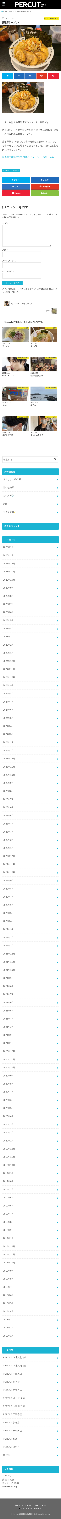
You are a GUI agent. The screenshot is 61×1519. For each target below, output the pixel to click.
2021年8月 (8, 986)
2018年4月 (8, 1311)
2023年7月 (8, 799)
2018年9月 (8, 1271)
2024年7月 (8, 701)
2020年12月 (9, 1051)
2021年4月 (8, 1018)
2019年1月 (8, 1238)
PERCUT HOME (41, 1505)
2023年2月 (8, 840)
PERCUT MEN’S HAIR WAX (30, 1509)
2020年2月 (8, 1132)
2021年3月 (8, 1027)
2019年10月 (9, 1165)
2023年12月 (9, 758)
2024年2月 (8, 742)
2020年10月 (9, 1067)
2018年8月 (8, 1279)
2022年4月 (8, 921)
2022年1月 (8, 945)
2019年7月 (8, 1189)
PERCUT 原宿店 (11, 1382)
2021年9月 (8, 978)
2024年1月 (8, 750)
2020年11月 (9, 1059)
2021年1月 (8, 1043)
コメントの (10, 1483)
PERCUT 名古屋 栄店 (14, 1398)
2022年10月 (9, 872)
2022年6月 (8, 905)
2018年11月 (9, 1254)
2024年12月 (9, 661)
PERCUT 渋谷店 (11, 1447)
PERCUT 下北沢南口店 (14, 1365)
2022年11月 (9, 864)
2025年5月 (8, 620)
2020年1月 (8, 1140)
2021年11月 (9, 962)
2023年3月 (8, 831)
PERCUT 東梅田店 (12, 1430)
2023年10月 (9, 775)
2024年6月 (8, 709)
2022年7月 (8, 896)
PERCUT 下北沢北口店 (14, 1357)
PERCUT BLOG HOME (23, 1505)
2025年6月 (8, 612)
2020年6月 (8, 1100)
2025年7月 (8, 604)
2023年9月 (8, 783)
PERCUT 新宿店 (11, 1422)
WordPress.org (10, 1486)
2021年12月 (9, 953)
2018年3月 (8, 1319)
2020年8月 (8, 1084)
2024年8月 (8, 693)
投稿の (8, 1479)
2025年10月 (9, 579)
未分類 (6, 1455)
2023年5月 (8, 815)
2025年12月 (9, 563)
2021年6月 (8, 1002)
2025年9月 (8, 588)
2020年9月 (8, 1075)
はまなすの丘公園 (12, 479)
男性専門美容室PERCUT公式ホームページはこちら (28, 157)
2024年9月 (8, 685)
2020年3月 (8, 1124)
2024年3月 (8, 734)
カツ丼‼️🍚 (8, 495)
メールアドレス (9, 261)
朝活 (5, 503)
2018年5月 (8, 1303)
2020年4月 (8, 1116)
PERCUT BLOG (29, 1514)
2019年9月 (8, 1173)
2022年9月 (8, 880)
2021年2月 (8, 1035)
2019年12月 (9, 1149)
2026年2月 (8, 547)
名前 (4, 250)
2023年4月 (8, 823)
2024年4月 (8, 726)
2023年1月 (8, 848)
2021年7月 (8, 994)
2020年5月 (8, 1108)
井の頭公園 (8, 487)
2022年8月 (8, 888)
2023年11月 (9, 766)
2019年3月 (8, 1222)
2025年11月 (9, 571)
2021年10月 (9, 970)
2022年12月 (9, 856)
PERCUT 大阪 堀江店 (14, 1406)
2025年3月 (8, 636)
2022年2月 (8, 937)
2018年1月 (8, 1336)
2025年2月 (8, 644)
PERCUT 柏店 (10, 1439)
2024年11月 (9, 669)
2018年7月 (8, 1287)
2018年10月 (9, 1262)
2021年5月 (8, 1010)
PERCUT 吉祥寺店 (12, 1390)
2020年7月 (8, 1092)
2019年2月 (8, 1230)
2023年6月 (8, 807)
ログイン (6, 1476)
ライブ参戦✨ (10, 512)
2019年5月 (8, 1205)
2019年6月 (8, 1197)
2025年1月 (8, 653)
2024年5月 (8, 718)
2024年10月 (9, 677)
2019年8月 (8, 1181)
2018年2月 (8, 1327)
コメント (6, 223)
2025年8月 (8, 596)
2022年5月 (8, 913)
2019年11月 (9, 1157)
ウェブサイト (8, 271)
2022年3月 (8, 929)
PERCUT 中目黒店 (12, 171)
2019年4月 (8, 1214)
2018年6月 (8, 1295)
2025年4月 (8, 628)
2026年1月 (8, 555)
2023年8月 (8, 791)
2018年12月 (9, 1246)
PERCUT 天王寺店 (12, 1414)
